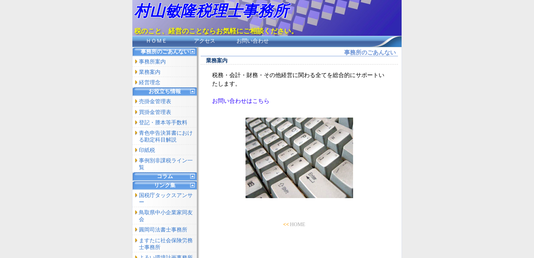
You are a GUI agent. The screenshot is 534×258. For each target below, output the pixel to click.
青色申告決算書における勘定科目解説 (166, 136)
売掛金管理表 (155, 101)
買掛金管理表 (155, 112)
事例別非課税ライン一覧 (166, 164)
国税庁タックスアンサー (166, 198)
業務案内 (149, 72)
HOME (297, 224)
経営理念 (149, 82)
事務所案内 (152, 61)
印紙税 (147, 150)
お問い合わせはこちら (241, 101)
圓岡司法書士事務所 (163, 230)
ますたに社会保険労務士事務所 (166, 244)
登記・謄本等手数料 (163, 122)
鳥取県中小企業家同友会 (166, 216)
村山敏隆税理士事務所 (211, 11)
